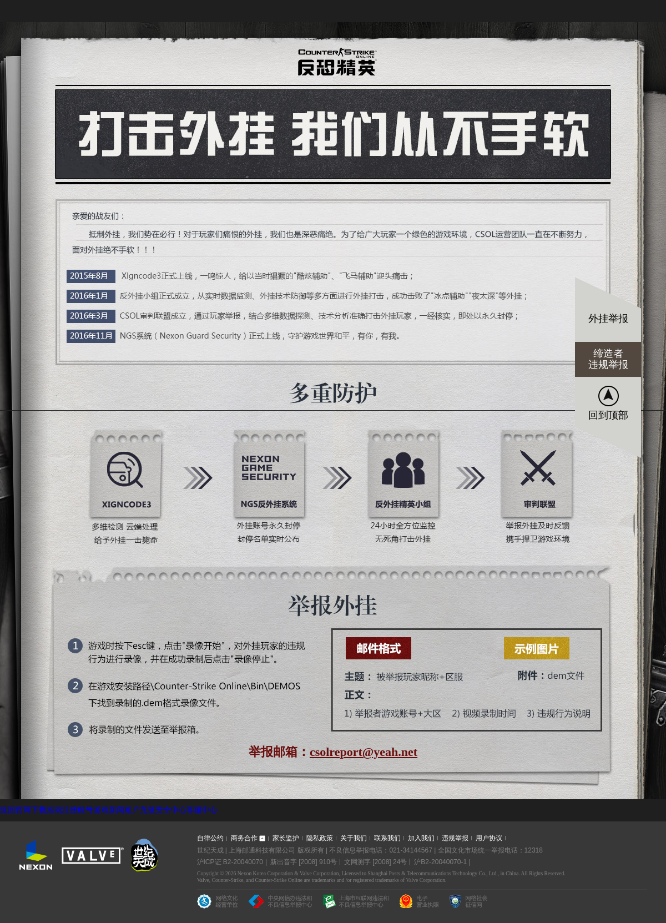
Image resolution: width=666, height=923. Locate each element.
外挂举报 (608, 318)
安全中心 (170, 809)
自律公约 (210, 838)
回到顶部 (608, 415)
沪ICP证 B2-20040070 (230, 862)
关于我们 (353, 838)
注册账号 (77, 809)
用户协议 (489, 838)
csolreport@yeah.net (363, 752)
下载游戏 (46, 809)
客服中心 (202, 809)
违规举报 (455, 838)
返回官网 (15, 809)
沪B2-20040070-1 (440, 862)
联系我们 (387, 838)
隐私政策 (319, 838)
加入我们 (421, 838)
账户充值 (139, 809)
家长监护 (286, 838)
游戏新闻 (108, 809)
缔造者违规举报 (608, 359)
